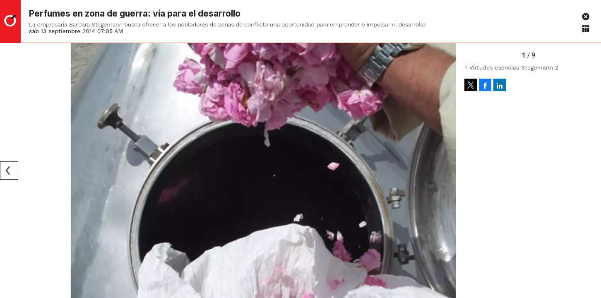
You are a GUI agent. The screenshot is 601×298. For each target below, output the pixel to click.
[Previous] (9, 170)
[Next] (447, 170)
